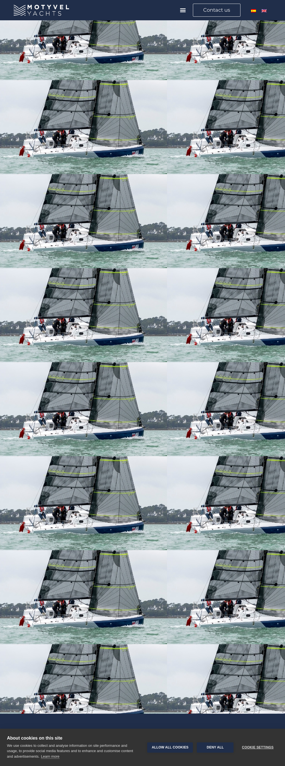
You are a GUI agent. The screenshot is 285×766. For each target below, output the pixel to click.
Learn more (50, 756)
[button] (182, 10)
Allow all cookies (170, 747)
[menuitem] (253, 10)
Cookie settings (258, 747)
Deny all (215, 747)
